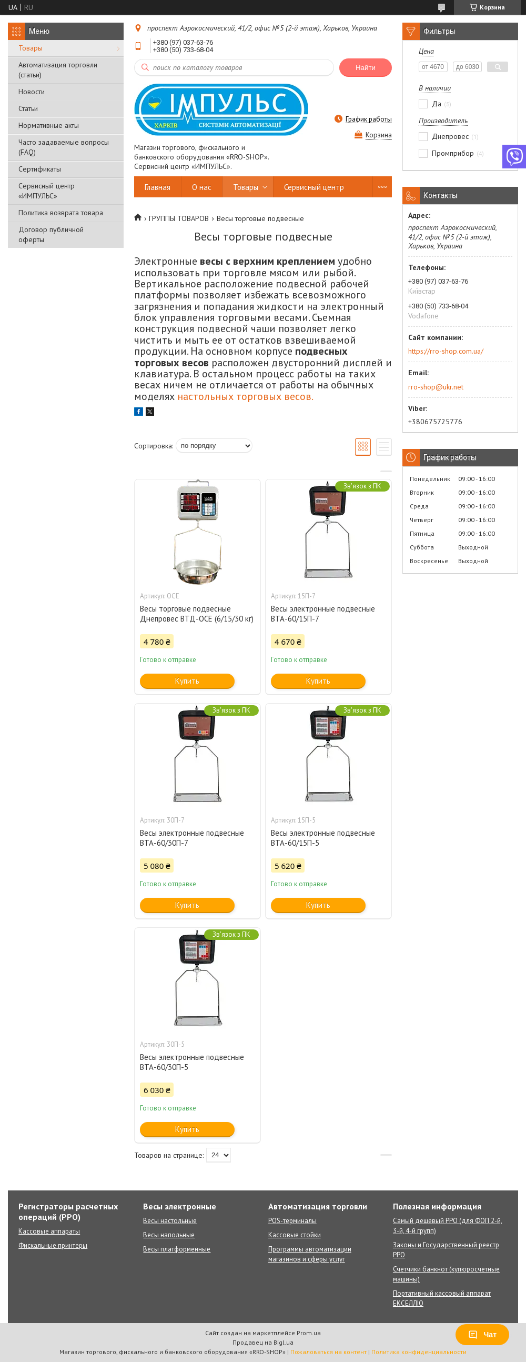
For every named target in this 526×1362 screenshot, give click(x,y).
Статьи (28, 108)
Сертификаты (39, 169)
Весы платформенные (176, 1249)
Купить (187, 681)
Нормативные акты (48, 125)
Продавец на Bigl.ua (263, 1342)
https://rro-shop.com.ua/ (445, 351)
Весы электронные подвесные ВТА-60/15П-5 (323, 838)
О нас (201, 187)
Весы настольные (170, 1220)
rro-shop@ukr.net (435, 387)
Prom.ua (309, 1333)
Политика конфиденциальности (419, 1352)
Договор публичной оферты (51, 234)
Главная (157, 187)
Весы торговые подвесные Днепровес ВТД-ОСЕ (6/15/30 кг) (197, 614)
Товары (30, 48)
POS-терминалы (292, 1220)
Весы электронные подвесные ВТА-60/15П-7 (323, 614)
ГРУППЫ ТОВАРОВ (179, 218)
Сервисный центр (314, 187)
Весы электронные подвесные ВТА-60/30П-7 (192, 838)
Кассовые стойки (294, 1234)
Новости (31, 91)
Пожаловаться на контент (328, 1352)
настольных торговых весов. (245, 396)
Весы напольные (169, 1234)
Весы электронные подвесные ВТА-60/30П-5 (192, 1062)
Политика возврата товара (60, 212)
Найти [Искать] (366, 68)
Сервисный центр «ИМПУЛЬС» (46, 191)
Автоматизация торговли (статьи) (57, 69)
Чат (482, 1334)
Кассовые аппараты (49, 1231)
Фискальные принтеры (52, 1245)
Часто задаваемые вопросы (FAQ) (63, 147)
